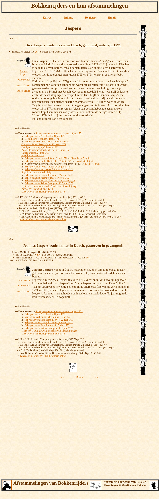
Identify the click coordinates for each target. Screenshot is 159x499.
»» (96, 377)
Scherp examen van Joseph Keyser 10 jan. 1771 (59, 133)
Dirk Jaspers (24, 280)
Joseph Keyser (23, 85)
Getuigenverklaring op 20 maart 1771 (40, 147)
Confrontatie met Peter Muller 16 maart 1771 (43, 144)
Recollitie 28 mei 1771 (32, 155)
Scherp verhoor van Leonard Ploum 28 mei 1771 (49, 169)
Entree (47, 17)
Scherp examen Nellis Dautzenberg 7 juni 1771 (48, 161)
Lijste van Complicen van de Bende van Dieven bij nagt (49, 186)
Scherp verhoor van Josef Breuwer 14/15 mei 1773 (50, 180)
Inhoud (68, 17)
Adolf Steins (23, 90)
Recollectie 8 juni (84, 161)
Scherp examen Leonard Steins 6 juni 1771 (46, 158)
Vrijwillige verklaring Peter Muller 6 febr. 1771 (48, 141)
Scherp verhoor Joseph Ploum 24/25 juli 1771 (47, 166)
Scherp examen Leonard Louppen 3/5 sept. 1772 (49, 175)
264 (38, 255)
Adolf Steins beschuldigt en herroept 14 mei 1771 (46, 150)
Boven (79, 377)
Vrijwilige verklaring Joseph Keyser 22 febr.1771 (49, 319)
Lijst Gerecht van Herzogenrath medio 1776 (43, 191)
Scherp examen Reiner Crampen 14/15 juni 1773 (49, 183)
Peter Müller (23, 79)
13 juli (96, 164)
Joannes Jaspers (24, 72)
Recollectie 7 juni (80, 158)
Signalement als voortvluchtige (36, 172)
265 (37, 51)
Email (112, 17)
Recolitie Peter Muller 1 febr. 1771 (42, 138)
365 (88, 257)
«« (62, 377)
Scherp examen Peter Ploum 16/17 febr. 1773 (47, 177)
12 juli (88, 164)
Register (90, 17)
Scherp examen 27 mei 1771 (35, 152)
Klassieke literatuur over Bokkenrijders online (43, 219)
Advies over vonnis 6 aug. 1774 (37, 189)
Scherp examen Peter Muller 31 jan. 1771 (45, 136)
